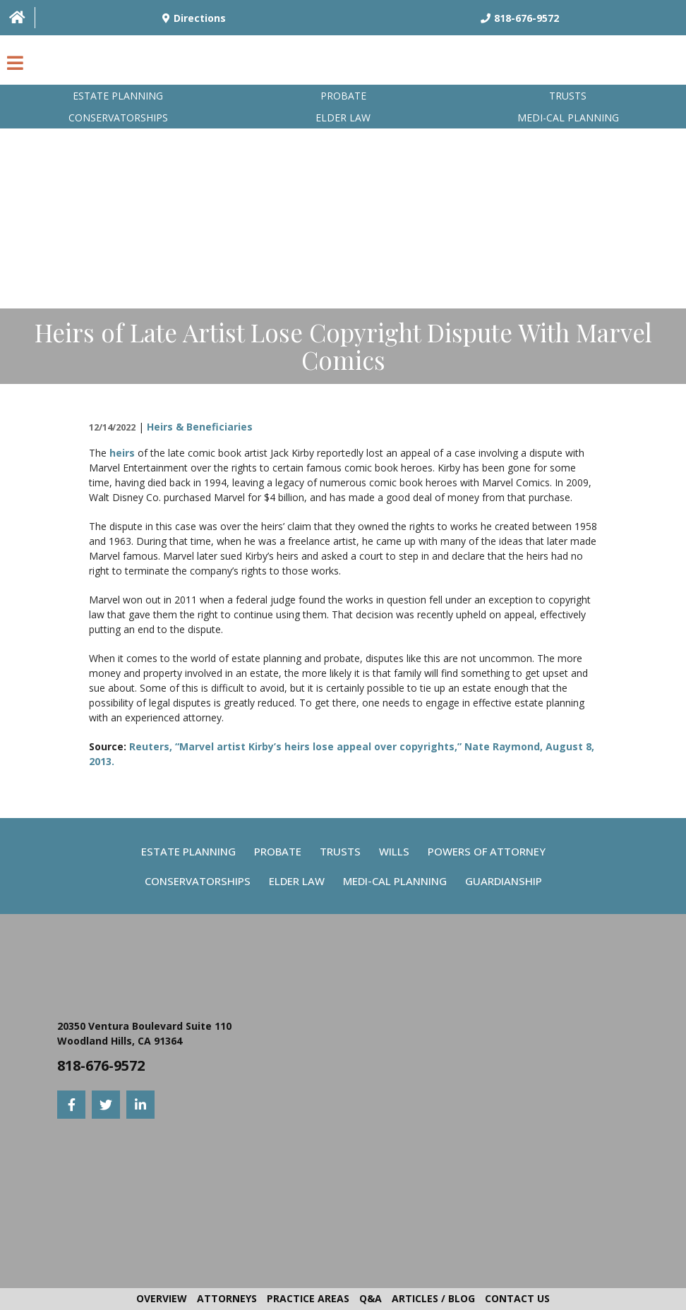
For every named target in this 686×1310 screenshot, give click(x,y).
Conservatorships (118, 117)
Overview (161, 1298)
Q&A (370, 1298)
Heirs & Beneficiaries (200, 426)
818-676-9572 (101, 1065)
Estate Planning (118, 95)
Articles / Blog (433, 1298)
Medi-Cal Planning (395, 881)
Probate (343, 95)
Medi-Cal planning (568, 117)
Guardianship (503, 881)
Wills (394, 851)
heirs (122, 452)
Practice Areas (308, 1298)
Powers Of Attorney (487, 851)
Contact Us (517, 1298)
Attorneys (227, 1298)
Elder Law (343, 117)
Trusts (567, 95)
